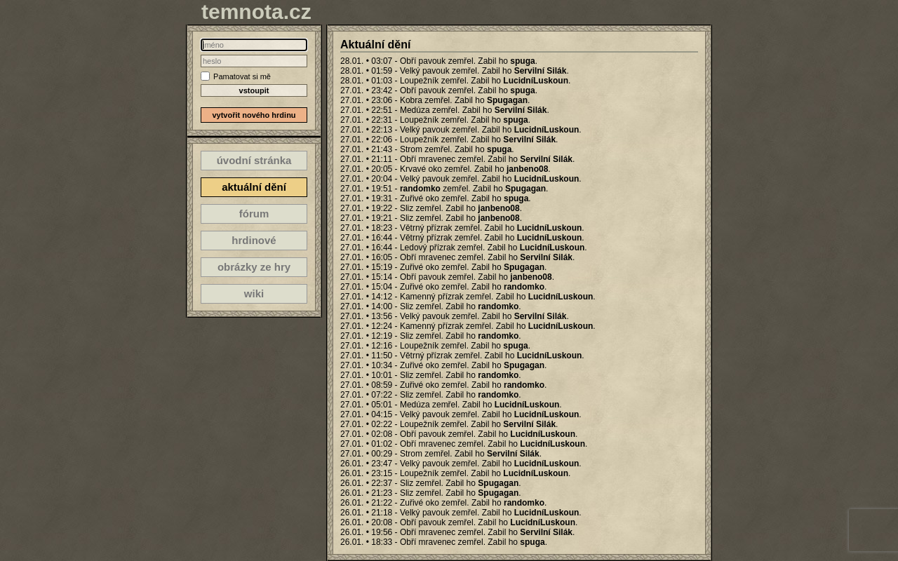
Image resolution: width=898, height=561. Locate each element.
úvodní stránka (254, 160)
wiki (254, 293)
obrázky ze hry (253, 267)
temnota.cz (256, 11)
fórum (254, 213)
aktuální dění (254, 187)
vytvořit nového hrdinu (253, 115)
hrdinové (254, 240)
